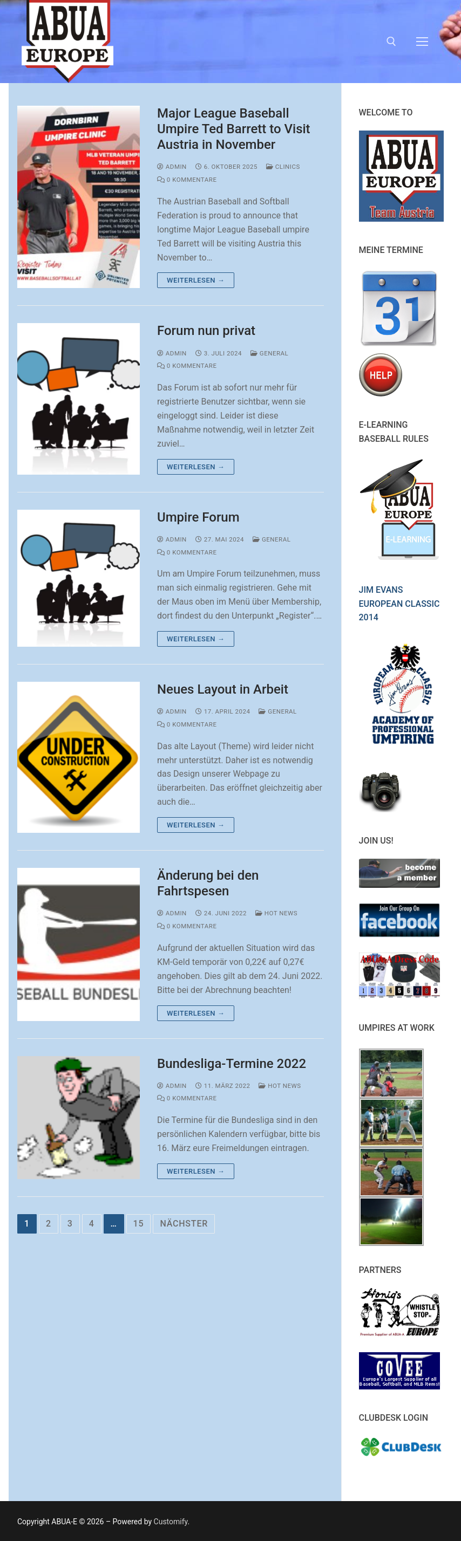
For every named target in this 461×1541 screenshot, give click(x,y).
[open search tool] (391, 41)
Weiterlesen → (196, 280)
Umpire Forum (198, 517)
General (269, 353)
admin (172, 166)
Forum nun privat (206, 330)
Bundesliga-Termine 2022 (231, 1063)
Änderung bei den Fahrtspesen (208, 883)
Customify (171, 1521)
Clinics (283, 166)
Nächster (184, 1223)
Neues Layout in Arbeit (222, 689)
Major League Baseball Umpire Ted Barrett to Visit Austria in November (233, 129)
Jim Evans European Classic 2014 (399, 604)
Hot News (276, 913)
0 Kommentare (186, 179)
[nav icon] (422, 41)
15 (138, 1223)
